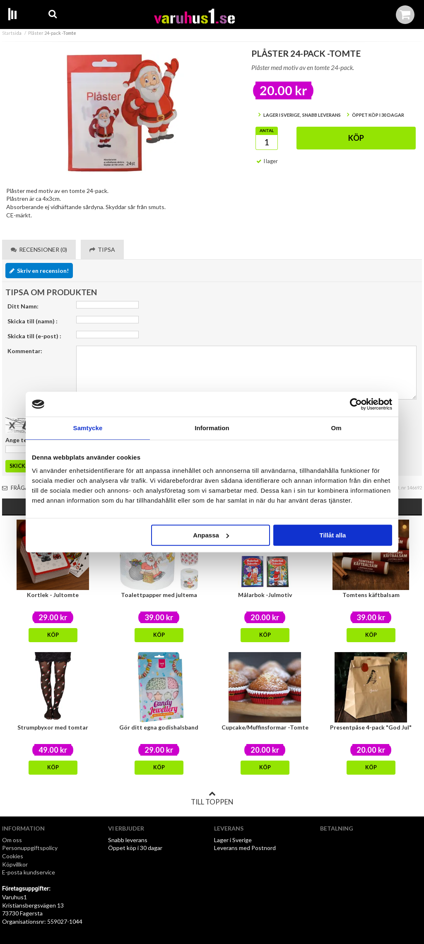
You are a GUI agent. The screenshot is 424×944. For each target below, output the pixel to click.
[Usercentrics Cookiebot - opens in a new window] (356, 404)
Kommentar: (24, 350)
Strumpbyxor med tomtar (52, 727)
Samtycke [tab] (88, 427)
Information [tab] (212, 427)
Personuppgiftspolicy (30, 847)
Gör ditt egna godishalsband (158, 727)
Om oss (12, 839)
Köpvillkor (15, 864)
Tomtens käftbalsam (371, 594)
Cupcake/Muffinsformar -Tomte (265, 727)
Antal (267, 130)
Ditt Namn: (23, 306)
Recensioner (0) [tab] (39, 249)
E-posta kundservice (29, 872)
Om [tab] (336, 427)
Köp (356, 137)
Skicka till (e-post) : (34, 336)
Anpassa (211, 535)
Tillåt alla (332, 535)
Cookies (12, 856)
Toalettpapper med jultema (159, 594)
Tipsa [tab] (102, 249)
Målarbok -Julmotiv (265, 594)
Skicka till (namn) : (32, 321)
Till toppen (212, 798)
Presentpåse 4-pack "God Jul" (371, 727)
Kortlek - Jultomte (53, 594)
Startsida (12, 33)
